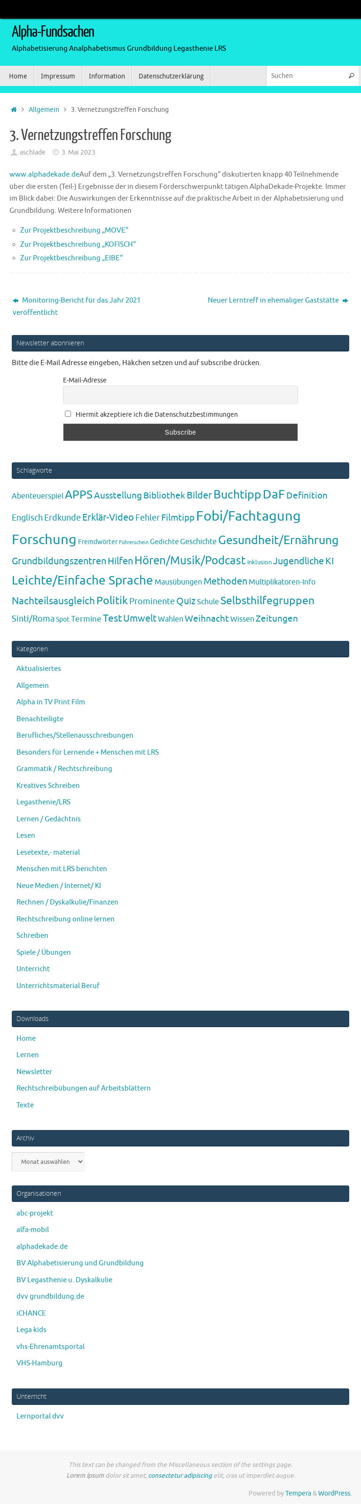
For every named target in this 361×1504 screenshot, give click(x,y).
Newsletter (34, 1072)
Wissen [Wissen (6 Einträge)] (242, 619)
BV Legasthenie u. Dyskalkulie (64, 1280)
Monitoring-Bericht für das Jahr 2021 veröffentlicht (77, 306)
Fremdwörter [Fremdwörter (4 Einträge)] (98, 542)
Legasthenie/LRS (43, 802)
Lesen (25, 835)
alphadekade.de (42, 1246)
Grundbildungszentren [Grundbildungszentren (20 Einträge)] (59, 561)
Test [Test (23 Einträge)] (112, 618)
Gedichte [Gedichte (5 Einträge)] (164, 541)
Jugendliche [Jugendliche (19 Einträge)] (298, 561)
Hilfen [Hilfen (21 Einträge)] (120, 561)
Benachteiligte (39, 719)
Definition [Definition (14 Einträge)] (307, 495)
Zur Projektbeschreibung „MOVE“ (74, 230)
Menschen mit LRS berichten (61, 869)
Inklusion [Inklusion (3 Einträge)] (259, 562)
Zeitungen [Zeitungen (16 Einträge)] (277, 618)
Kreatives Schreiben (48, 785)
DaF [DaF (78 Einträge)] (274, 494)
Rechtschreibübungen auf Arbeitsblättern (83, 1088)
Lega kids (31, 1329)
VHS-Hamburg (39, 1363)
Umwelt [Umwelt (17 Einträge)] (140, 618)
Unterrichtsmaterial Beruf (58, 986)
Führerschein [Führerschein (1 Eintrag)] (134, 542)
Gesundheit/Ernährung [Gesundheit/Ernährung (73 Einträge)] (278, 540)
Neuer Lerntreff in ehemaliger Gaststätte (278, 300)
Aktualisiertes (38, 668)
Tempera (298, 1493)
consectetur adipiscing (180, 1476)
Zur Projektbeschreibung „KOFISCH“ (78, 244)
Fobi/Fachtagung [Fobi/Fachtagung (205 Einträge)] (248, 516)
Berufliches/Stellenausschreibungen (74, 735)
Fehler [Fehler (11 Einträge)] (147, 518)
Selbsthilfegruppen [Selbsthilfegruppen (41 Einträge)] (267, 601)
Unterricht (33, 969)
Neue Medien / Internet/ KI (58, 885)
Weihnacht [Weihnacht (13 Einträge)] (207, 618)
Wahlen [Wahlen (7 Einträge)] (170, 619)
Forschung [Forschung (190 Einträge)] (44, 539)
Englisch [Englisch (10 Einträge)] (27, 518)
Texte (25, 1105)
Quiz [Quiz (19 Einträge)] (186, 601)
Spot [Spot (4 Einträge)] (63, 619)
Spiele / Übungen (43, 952)
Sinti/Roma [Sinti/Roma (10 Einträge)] (33, 619)
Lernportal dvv (40, 1416)
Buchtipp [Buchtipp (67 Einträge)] (237, 494)
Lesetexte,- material (48, 852)
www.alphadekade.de (44, 174)
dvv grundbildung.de (50, 1296)
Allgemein (44, 110)
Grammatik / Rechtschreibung (64, 768)
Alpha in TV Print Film (50, 702)
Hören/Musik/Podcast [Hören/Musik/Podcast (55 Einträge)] (190, 560)
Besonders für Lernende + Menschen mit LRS (87, 752)
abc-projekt (34, 1213)
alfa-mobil (32, 1229)
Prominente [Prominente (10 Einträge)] (152, 601)
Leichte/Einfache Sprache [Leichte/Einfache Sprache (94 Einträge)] (82, 580)
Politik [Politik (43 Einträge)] (112, 601)
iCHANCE (31, 1313)
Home (26, 1038)
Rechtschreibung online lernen (65, 919)
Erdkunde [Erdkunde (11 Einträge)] (62, 518)
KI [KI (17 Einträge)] (329, 561)
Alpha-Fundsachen (53, 31)
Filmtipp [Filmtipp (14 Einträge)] (178, 517)
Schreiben (32, 935)
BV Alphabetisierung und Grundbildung (80, 1263)
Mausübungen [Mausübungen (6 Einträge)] (178, 582)
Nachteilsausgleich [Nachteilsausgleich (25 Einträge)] (53, 601)
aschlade (33, 152)
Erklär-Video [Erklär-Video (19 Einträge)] (108, 517)
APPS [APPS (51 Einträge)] (79, 495)
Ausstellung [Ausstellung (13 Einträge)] (118, 495)
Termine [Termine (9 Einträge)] (86, 619)
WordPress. (335, 1493)
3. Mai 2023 (78, 152)
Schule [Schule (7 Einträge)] (208, 602)
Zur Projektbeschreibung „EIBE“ (71, 258)
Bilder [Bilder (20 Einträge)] (199, 495)
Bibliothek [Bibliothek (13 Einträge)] (164, 495)
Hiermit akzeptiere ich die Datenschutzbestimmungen (151, 415)
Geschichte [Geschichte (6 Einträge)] (198, 541)
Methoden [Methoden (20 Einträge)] (225, 581)
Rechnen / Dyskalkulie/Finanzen (67, 902)
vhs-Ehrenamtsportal (50, 1346)
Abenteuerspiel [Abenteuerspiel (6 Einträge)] (37, 496)
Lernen (27, 1055)
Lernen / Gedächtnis (48, 819)
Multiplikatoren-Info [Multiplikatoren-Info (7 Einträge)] (282, 582)
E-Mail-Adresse (85, 380)
